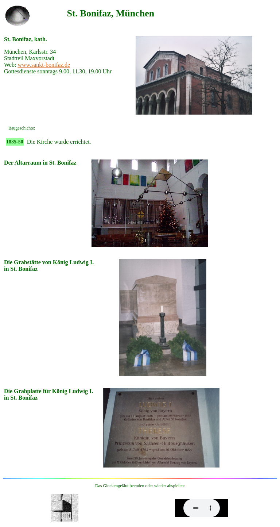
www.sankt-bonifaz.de (44, 65)
